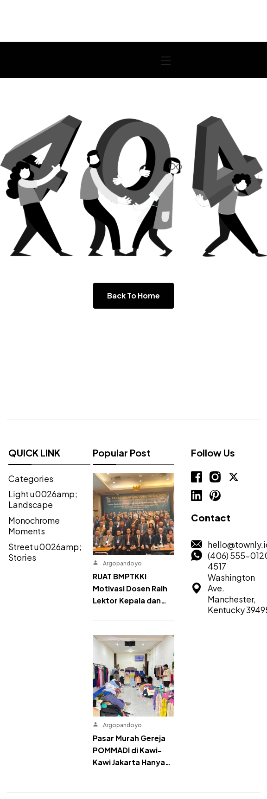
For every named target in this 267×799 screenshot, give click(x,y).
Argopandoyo (121, 527)
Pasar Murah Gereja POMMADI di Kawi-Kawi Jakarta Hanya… (131, 676)
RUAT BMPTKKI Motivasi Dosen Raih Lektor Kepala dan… (129, 552)
